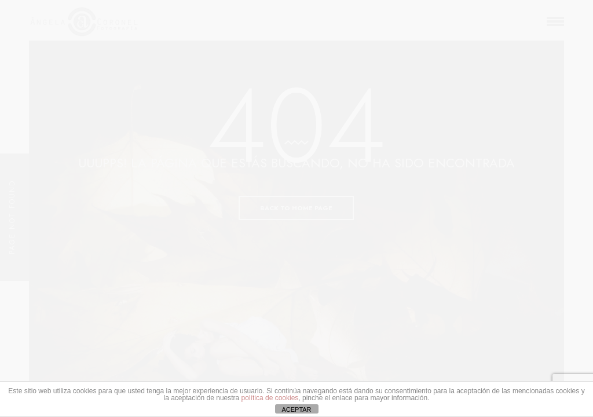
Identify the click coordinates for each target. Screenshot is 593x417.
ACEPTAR (296, 409)
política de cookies (270, 398)
